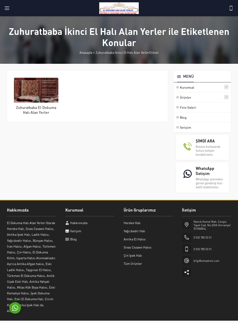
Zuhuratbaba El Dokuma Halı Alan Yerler (36, 110)
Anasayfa (85, 52)
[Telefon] (231, 8)
